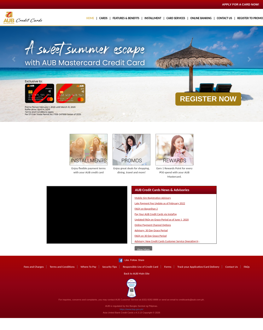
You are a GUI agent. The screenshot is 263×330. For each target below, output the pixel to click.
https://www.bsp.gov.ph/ (131, 322)
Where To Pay (88, 279)
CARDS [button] (103, 18)
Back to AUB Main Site (136, 286)
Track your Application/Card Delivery (198, 279)
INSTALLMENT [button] (152, 18)
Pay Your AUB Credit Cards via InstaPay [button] (156, 226)
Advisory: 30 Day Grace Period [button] (151, 243)
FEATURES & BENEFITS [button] (126, 18)
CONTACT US (224, 18)
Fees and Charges (34, 279)
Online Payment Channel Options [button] (153, 237)
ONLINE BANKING (201, 18)
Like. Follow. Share (133, 272)
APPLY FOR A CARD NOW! (240, 4)
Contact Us (231, 279)
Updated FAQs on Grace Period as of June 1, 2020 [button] (162, 232)
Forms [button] (167, 279)
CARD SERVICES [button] (176, 18)
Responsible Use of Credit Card (140, 279)
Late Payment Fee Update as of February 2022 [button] (160, 216)
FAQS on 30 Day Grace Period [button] (151, 248)
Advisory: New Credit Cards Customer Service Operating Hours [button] (167, 254)
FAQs (247, 279)
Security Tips (109, 279)
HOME (90, 18)
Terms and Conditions (62, 279)
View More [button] (143, 262)
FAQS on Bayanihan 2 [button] (146, 221)
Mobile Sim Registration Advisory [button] (153, 210)
